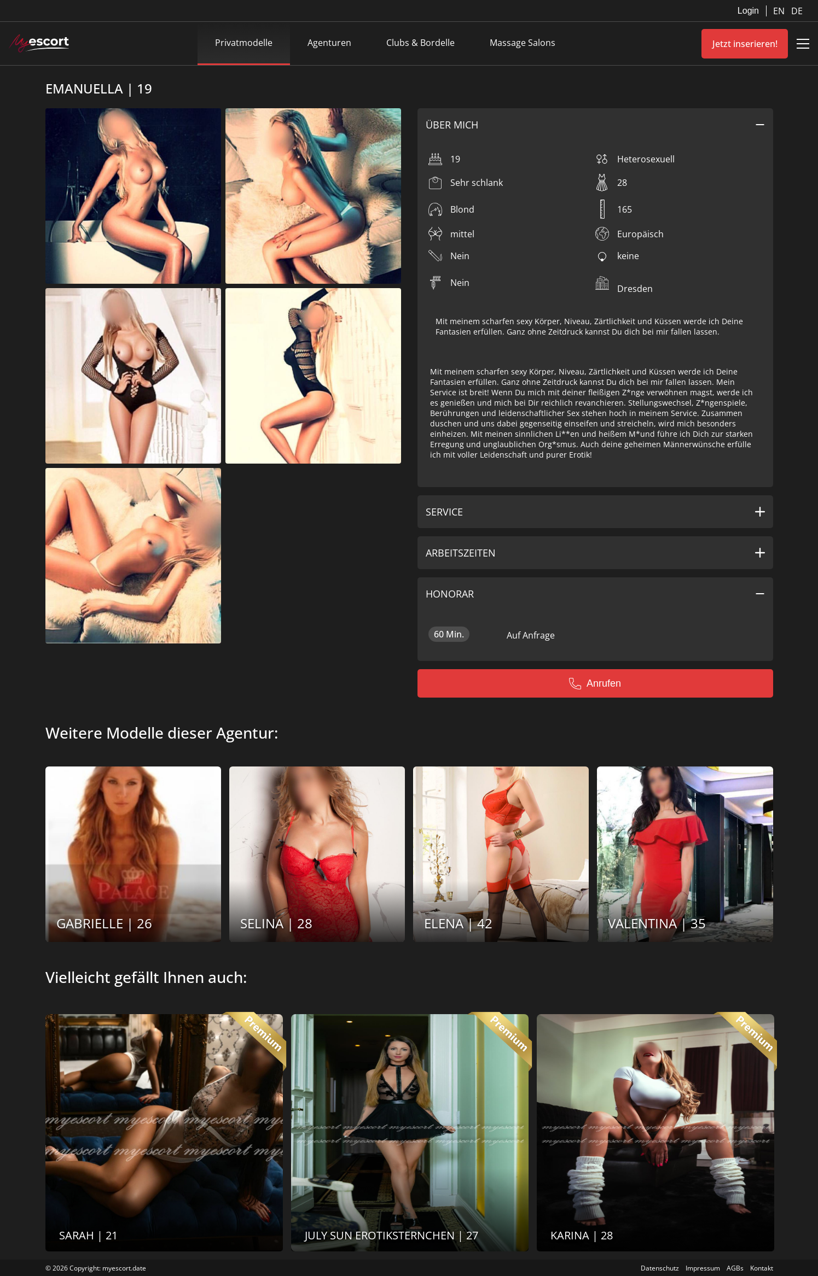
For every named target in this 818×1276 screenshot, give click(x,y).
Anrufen (595, 683)
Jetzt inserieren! (745, 44)
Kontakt (761, 1268)
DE (797, 11)
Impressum (703, 1268)
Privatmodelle (243, 43)
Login (748, 10)
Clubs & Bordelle (420, 43)
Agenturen (329, 43)
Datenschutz (660, 1268)
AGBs (735, 1268)
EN (780, 11)
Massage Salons (522, 43)
